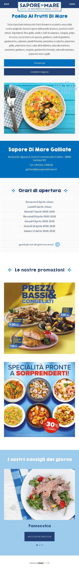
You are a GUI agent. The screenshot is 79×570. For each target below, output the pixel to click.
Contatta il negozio (39, 71)
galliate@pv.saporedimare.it (41, 169)
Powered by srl (39, 563)
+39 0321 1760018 (43, 164)
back (6, 4)
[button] (57, 244)
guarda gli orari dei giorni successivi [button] (36, 244)
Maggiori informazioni (39, 536)
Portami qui (39, 63)
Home (72, 4)
